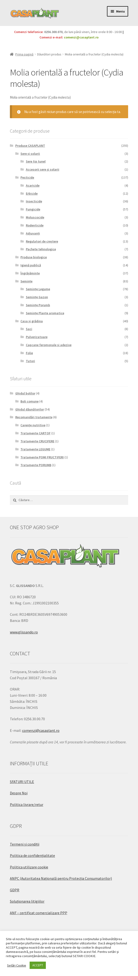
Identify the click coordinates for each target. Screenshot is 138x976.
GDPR (14, 890)
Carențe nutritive (32, 425)
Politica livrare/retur (26, 804)
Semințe (26, 281)
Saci (29, 329)
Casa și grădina (31, 321)
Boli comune (29, 401)
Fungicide (33, 209)
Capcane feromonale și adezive (48, 345)
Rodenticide (34, 225)
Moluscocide (35, 217)
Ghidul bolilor (25, 393)
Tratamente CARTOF (35, 433)
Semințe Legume (38, 289)
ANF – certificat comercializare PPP (38, 912)
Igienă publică (30, 265)
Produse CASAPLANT (30, 145)
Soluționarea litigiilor (27, 901)
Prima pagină (24, 54)
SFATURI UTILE (22, 781)
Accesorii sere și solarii (42, 169)
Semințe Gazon (37, 297)
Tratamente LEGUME (35, 449)
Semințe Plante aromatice (45, 313)
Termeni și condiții (24, 844)
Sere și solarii (30, 153)
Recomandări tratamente (33, 417)
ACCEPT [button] (37, 965)
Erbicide (32, 193)
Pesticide (27, 177)
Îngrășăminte (30, 273)
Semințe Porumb (38, 305)
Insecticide (34, 201)
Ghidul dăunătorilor (29, 409)
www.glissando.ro (24, 632)
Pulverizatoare (36, 337)
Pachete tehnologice (41, 249)
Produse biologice (33, 257)
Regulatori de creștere (42, 241)
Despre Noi (19, 793)
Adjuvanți (33, 233)
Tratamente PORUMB (35, 465)
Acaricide (32, 185)
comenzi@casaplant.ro (81, 37)
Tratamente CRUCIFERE (37, 441)
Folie (29, 353)
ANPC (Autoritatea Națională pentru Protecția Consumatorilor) (61, 878)
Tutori (30, 361)
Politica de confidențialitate (32, 855)
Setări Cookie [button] (16, 965)
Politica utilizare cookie (29, 867)
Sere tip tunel (36, 161)
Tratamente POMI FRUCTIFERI (42, 457)
